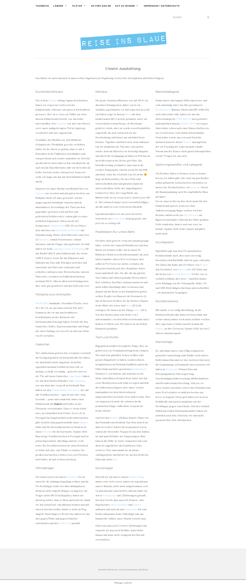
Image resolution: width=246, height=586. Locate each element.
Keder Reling (137, 476)
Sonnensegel (110, 495)
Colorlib (121, 569)
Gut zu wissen (125, 6)
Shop (128, 114)
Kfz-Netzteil (191, 215)
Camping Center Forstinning (69, 248)
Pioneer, (204, 264)
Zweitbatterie (163, 109)
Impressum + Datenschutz (162, 6)
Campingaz (79, 380)
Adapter (83, 422)
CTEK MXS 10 (183, 118)
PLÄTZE (77, 6)
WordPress (143, 569)
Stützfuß (47, 431)
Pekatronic (172, 369)
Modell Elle (41, 303)
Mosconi (182, 269)
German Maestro (181, 274)
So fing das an (101, 6)
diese (129, 305)
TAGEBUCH (42, 6)
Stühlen (114, 417)
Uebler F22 (65, 523)
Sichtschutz (131, 509)
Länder (58, 6)
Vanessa (39, 193)
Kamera (160, 328)
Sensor (187, 142)
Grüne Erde (118, 218)
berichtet (71, 476)
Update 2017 (187, 123)
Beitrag (52, 100)
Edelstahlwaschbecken (67, 230)
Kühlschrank (57, 225)
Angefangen (75, 376)
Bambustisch (139, 369)
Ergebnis (61, 123)
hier (115, 459)
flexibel (137, 504)
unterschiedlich (119, 504)
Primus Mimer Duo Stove (66, 390)
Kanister (44, 239)
